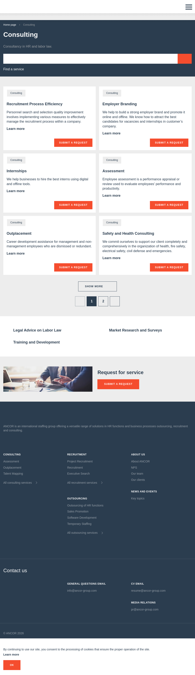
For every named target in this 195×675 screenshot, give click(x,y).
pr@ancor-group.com (145, 609)
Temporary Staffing (79, 523)
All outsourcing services (82, 532)
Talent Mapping (13, 473)
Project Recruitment (80, 461)
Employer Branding (119, 104)
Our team (137, 473)
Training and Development (36, 342)
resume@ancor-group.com (148, 590)
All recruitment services (82, 482)
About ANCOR (140, 461)
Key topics (138, 498)
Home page (9, 24)
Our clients (138, 479)
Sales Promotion (78, 511)
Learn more (20, 128)
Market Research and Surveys (135, 330)
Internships (17, 171)
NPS (134, 467)
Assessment (113, 171)
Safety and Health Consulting (128, 233)
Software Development (82, 517)
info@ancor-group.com (82, 590)
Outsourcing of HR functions (85, 505)
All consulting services (17, 482)
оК (12, 665)
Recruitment (75, 467)
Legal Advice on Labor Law (37, 330)
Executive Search (78, 473)
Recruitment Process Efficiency (34, 104)
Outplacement (19, 233)
